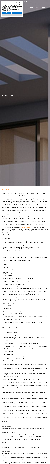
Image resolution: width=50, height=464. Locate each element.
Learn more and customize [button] (11, 461)
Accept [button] (17, 459)
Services (14, 7)
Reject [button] (7, 459)
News (19, 7)
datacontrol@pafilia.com (10, 209)
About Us (7, 7)
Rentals (31, 7)
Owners (25, 7)
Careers (43, 7)
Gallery (37, 7)
